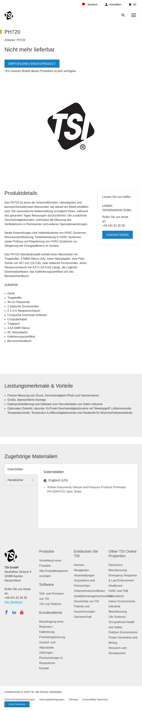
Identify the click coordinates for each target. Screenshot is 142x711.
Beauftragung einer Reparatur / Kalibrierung (51, 627)
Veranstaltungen (84, 575)
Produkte (46, 551)
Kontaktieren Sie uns (117, 236)
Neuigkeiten (81, 570)
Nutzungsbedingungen (52, 699)
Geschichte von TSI (86, 601)
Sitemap (73, 699)
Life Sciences (117, 616)
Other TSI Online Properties (123, 553)
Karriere (79, 564)
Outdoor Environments (123, 632)
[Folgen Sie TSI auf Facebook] (6, 612)
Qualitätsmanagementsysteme (93, 596)
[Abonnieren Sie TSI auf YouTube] (21, 612)
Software (46, 584)
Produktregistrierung (52, 637)
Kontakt (44, 668)
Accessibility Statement (95, 699)
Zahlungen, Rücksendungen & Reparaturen (51, 658)
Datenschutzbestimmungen (19, 699)
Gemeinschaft (83, 616)
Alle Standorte (13, 602)
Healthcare (115, 585)
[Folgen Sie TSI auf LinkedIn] (14, 612)
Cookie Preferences (17, 704)
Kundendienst (50, 612)
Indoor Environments (122, 601)
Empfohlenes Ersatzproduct (32, 63)
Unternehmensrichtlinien (89, 590)
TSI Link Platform (50, 604)
